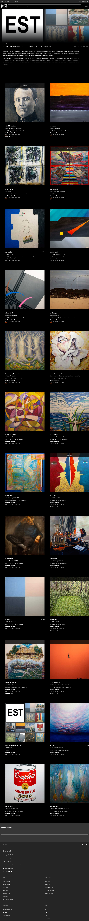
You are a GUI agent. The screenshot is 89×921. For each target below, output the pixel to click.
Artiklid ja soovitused (8, 899)
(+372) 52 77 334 (14, 1)
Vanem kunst (6, 890)
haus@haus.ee (85, 1)
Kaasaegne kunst (7, 884)
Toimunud (47, 884)
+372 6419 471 (9, 871)
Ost (46, 909)
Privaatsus (47, 918)
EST (6, 135)
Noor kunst (5, 887)
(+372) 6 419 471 (6, 1)
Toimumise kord (49, 893)
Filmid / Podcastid (49, 890)
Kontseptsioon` (6, 915)
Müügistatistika (49, 887)
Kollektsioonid (6, 893)
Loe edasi (5, 64)
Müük (46, 912)
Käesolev (47, 881)
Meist (46, 915)
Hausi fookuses (6, 881)
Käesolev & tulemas (7, 909)
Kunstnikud (5, 896)
